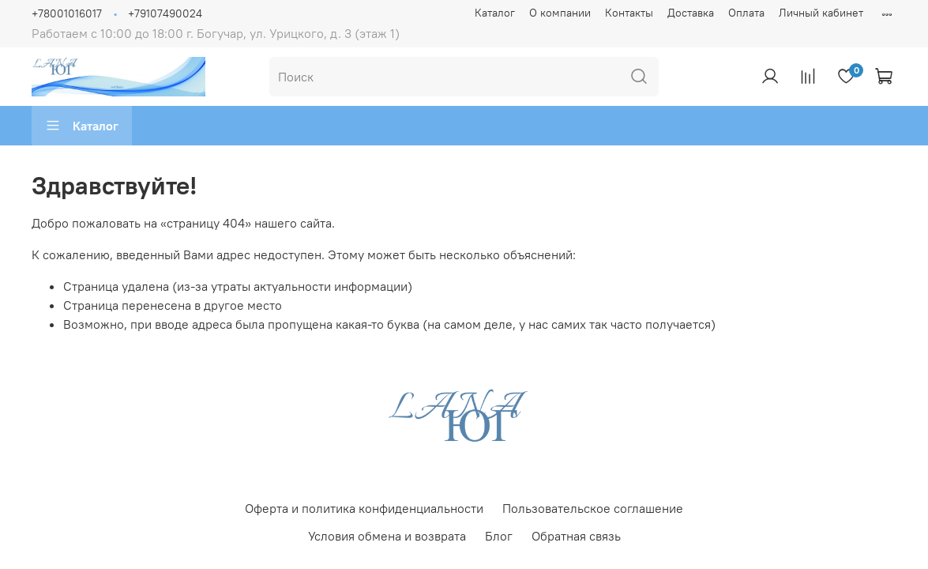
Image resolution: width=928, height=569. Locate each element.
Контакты (629, 13)
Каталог (495, 13)
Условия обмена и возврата (387, 536)
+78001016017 (67, 13)
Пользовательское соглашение (592, 508)
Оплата (746, 13)
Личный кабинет (821, 13)
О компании (560, 13)
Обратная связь (576, 536)
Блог (499, 536)
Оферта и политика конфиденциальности (364, 508)
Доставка (690, 13)
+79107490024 (165, 13)
